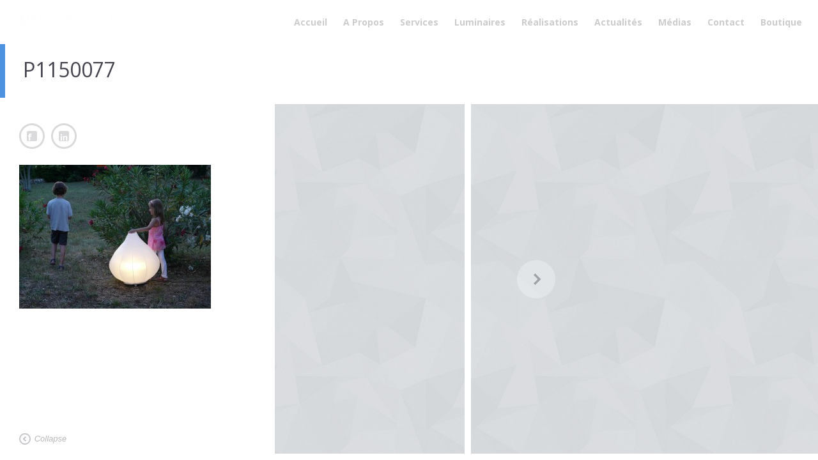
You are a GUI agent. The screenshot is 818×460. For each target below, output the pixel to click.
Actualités (618, 22)
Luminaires (479, 22)
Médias (674, 22)
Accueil (310, 22)
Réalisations (549, 22)
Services (419, 22)
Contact (726, 22)
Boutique (781, 22)
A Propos (363, 22)
